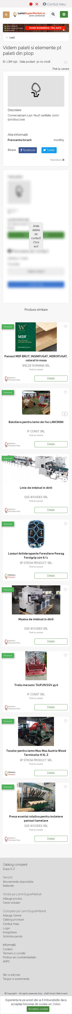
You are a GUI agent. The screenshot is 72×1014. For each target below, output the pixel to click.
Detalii (51, 378)
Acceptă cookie (38, 1009)
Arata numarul (36, 271)
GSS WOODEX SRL (36, 497)
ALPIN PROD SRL (19, 219)
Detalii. (57, 1004)
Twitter (49, 150)
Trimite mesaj (36, 284)
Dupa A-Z (9, 868)
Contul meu (55, 4)
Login (6, 928)
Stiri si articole (11, 974)
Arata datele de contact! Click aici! (36, 236)
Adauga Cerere (12, 915)
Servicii (7, 877)
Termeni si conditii (14, 953)
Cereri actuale (11, 902)
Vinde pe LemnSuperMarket (22, 894)
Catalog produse (13, 919)
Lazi (12, 37)
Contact (7, 949)
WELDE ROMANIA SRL (36, 365)
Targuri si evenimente (16, 978)
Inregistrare (10, 932)
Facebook (27, 150)
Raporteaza (57, 159)
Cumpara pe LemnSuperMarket (24, 911)
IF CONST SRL (36, 431)
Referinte (8, 885)
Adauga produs (12, 898)
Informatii (9, 945)
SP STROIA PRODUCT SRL (36, 562)
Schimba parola (12, 936)
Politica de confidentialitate (19, 957)
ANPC (6, 961)
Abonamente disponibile (18, 881)
